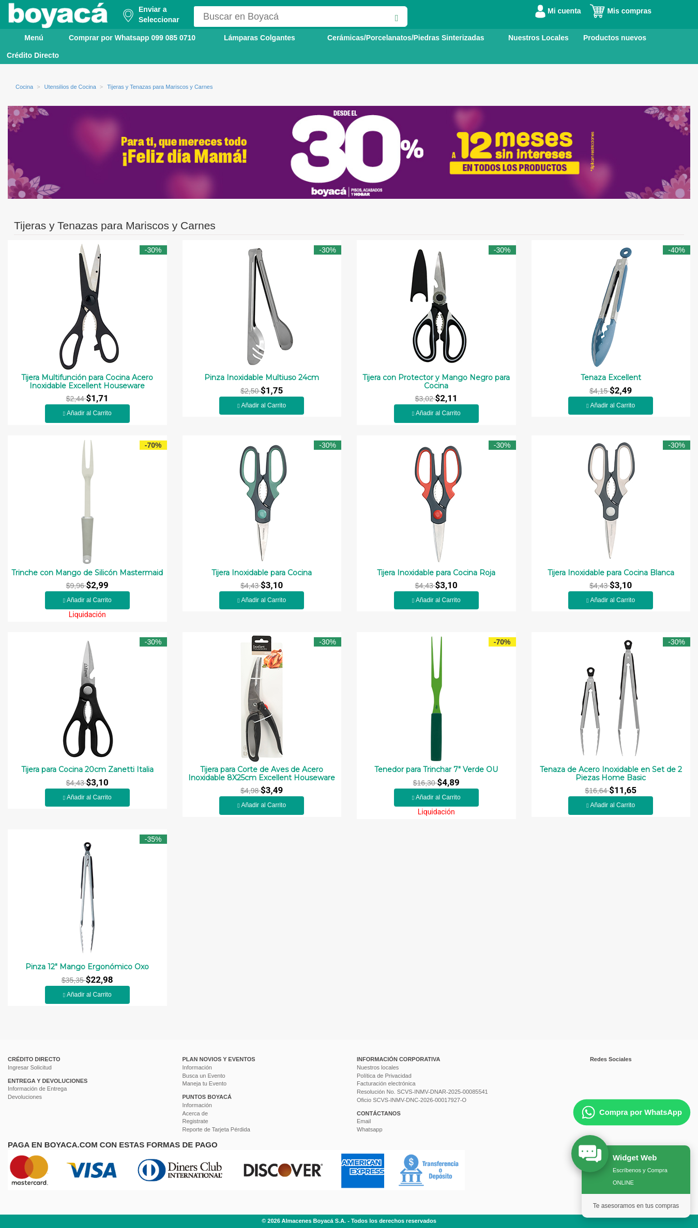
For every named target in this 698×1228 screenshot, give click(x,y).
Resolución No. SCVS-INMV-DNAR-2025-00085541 (422, 1092)
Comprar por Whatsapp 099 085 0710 (132, 38)
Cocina (24, 87)
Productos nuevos (614, 38)
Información (197, 1067)
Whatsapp (370, 1129)
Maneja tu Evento (205, 1083)
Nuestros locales (378, 1067)
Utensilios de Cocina (70, 87)
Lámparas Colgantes (259, 38)
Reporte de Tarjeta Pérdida (216, 1129)
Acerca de (195, 1113)
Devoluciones (25, 1097)
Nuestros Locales (538, 38)
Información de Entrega (37, 1088)
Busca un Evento (204, 1076)
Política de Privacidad (384, 1076)
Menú (26, 37)
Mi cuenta (558, 11)
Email (364, 1121)
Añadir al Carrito (87, 413)
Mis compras (620, 11)
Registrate (195, 1121)
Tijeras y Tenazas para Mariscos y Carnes (160, 87)
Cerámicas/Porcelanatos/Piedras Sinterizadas (405, 38)
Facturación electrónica (386, 1083)
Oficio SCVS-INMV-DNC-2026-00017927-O (411, 1100)
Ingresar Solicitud (30, 1067)
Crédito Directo (33, 55)
